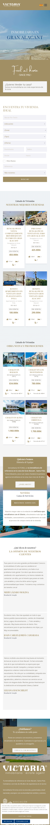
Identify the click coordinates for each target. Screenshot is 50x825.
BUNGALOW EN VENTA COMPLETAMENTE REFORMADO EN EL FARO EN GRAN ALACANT (14, 234)
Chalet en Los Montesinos (36, 371)
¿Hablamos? (25, 484)
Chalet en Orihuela (36, 418)
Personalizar (22, 821)
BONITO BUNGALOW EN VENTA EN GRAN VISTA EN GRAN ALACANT (36, 294)
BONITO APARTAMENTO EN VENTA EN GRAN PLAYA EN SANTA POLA (13, 294)
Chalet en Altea (13, 417)
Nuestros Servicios (25, 503)
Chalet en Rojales (13, 371)
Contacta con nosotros (25, 727)
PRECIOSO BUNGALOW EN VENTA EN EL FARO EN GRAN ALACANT (36, 232)
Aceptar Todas (25, 816)
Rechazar (8, 821)
